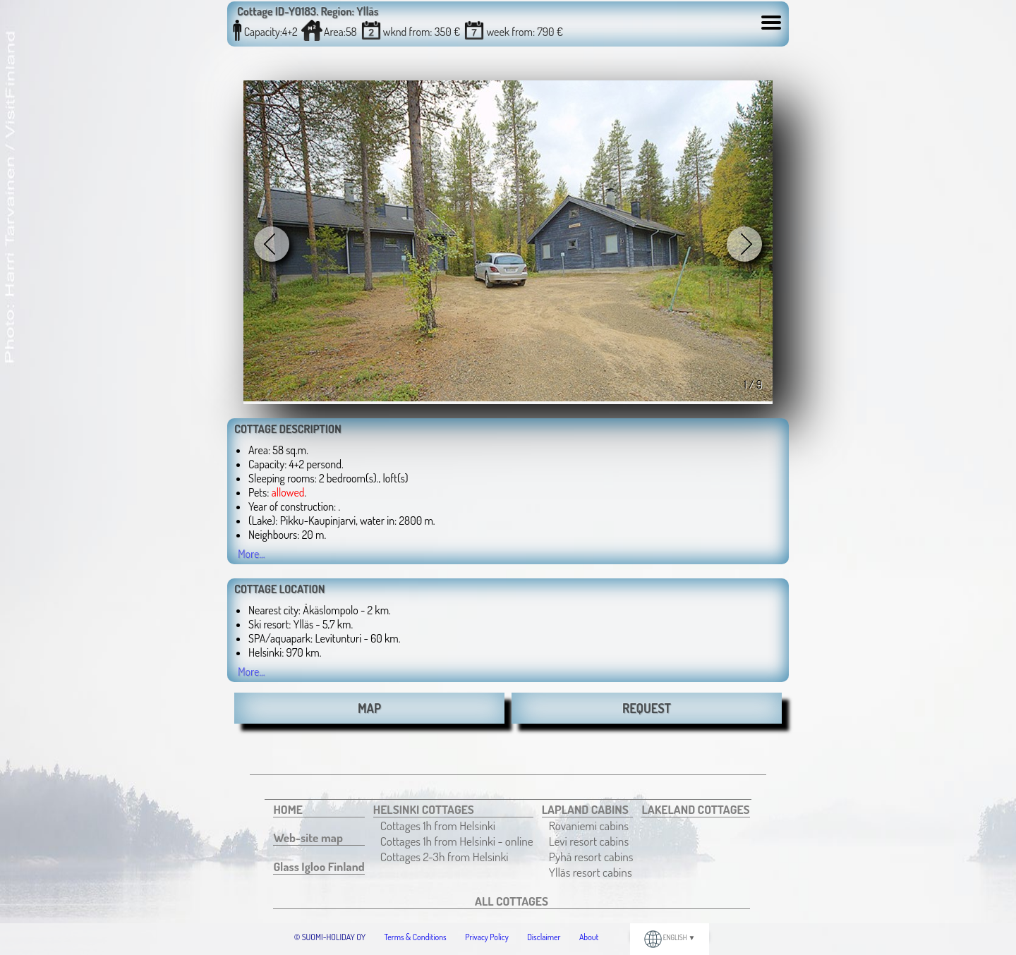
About (588, 937)
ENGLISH (670, 937)
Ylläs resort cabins (590, 872)
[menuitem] (318, 809)
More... (251, 554)
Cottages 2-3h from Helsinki (444, 856)
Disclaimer (543, 937)
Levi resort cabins (589, 840)
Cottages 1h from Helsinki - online (456, 840)
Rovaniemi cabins (589, 825)
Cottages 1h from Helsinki (437, 825)
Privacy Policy (487, 937)
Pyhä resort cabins (591, 856)
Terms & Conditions (416, 937)
